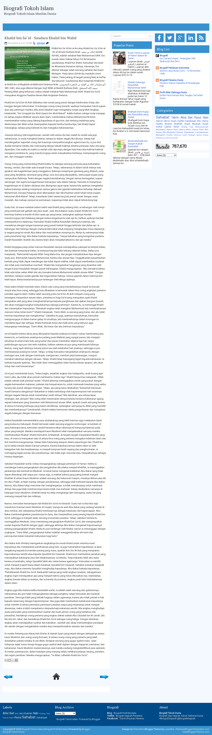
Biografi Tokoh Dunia (13, 731)
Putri (175, 129)
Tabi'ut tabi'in (163, 121)
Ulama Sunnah (171, 138)
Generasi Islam (180, 135)
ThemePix (138, 729)
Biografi (164, 55)
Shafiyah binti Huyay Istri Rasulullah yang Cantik (138, 114)
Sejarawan (189, 132)
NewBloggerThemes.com (196, 731)
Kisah (205, 123)
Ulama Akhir (185, 129)
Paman (179, 132)
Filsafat (169, 135)
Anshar (168, 123)
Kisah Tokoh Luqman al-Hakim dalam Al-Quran (139, 55)
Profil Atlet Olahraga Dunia (173, 92)
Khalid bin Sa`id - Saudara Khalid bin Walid (40, 38)
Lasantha (169, 729)
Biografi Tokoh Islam (29, 8)
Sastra (199, 135)
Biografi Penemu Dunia (171, 80)
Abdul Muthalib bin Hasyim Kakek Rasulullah (137, 144)
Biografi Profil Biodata (125, 713)
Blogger (96, 719)
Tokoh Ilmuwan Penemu (131, 718)
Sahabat (41, 43)
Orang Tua (187, 127)
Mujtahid (171, 132)
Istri (199, 121)
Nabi (205, 117)
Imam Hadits (177, 121)
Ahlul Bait (186, 117)
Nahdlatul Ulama (164, 129)
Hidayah (191, 135)
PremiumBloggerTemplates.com (192, 729)
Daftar (159, 126)
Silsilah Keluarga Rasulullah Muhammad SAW (137, 85)
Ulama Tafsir (172, 126)
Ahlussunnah (201, 127)
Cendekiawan (201, 132)
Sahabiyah (190, 121)
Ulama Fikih (198, 129)
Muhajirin (160, 135)
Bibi (164, 132)
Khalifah (178, 123)
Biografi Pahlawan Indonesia (174, 67)
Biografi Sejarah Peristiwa (129, 715)
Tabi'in (175, 117)
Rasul (197, 117)
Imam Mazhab (192, 123)
